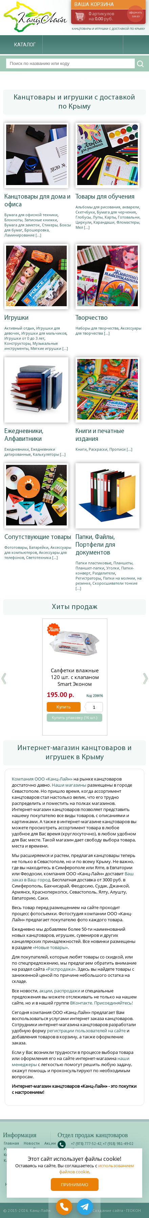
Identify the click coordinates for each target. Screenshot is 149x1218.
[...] (38, 235)
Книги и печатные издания (100, 435)
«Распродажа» (61, 969)
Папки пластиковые (93, 562)
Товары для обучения (105, 197)
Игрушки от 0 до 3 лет (24, 338)
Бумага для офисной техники (31, 214)
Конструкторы (17, 343)
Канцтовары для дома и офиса (37, 201)
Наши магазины (69, 785)
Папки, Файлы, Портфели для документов (95, 545)
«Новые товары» (50, 947)
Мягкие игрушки (45, 348)
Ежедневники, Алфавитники (23, 435)
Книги (81, 449)
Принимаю (74, 1184)
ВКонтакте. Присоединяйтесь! (101, 1003)
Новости (32, 1143)
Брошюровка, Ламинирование (27, 232)
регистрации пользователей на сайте (86, 1031)
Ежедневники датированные (29, 452)
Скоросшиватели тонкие (114, 583)
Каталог (25, 44)
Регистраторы (88, 578)
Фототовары (15, 547)
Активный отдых (19, 328)
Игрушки (16, 318)
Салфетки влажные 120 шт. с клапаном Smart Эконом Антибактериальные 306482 (74, 684)
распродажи (67, 991)
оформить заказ (135, 14)
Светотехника (38, 557)
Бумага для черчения (116, 212)
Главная (11, 1143)
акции (45, 991)
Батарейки (38, 547)
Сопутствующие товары (37, 537)
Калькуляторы (46, 454)
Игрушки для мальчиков (43, 333)
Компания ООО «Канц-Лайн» (42, 779)
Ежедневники (16, 449)
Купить (63, 706)
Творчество (92, 318)
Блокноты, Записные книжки (30, 219)
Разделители (103, 573)
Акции (50, 1143)
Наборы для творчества (97, 328)
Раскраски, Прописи (107, 449)
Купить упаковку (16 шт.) (74, 717)
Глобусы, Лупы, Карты (96, 217)
